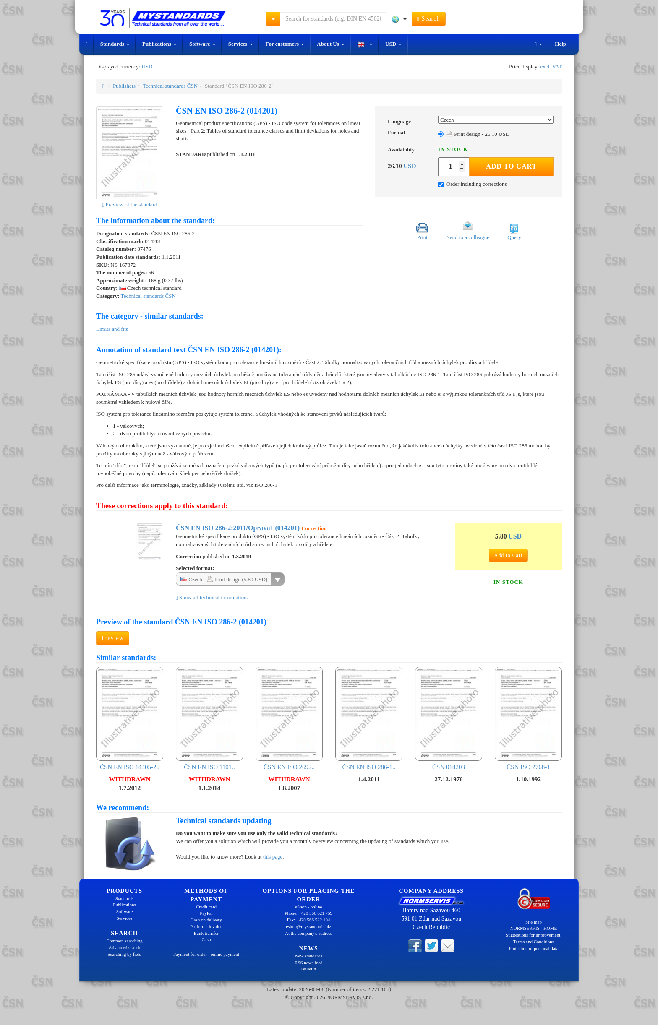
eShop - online (308, 906)
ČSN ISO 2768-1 (528, 718)
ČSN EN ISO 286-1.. (368, 718)
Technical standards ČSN (170, 86)
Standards (115, 44)
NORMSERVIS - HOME (533, 928)
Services (240, 44)
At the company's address (308, 933)
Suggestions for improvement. (533, 934)
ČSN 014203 (448, 718)
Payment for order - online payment (206, 954)
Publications (159, 44)
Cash (206, 939)
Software (202, 44)
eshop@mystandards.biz (308, 926)
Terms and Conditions (533, 941)
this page (273, 856)
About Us (331, 44)
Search (428, 19)
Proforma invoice (206, 926)
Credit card (206, 906)
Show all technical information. (212, 597)
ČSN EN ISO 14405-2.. (129, 718)
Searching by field (124, 954)
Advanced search (124, 947)
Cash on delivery (206, 919)
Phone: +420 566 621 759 (308, 913)
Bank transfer (206, 933)
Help (560, 44)
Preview (113, 638)
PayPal (206, 913)
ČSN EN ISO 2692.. (289, 718)
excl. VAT (551, 66)
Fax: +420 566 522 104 (308, 919)
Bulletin (308, 968)
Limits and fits (112, 329)
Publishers (124, 86)
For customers (285, 44)
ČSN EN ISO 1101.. (209, 718)
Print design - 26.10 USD (477, 134)
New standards (308, 955)
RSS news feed (309, 962)
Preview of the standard (129, 204)
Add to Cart (511, 166)
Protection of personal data (533, 948)
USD (393, 44)
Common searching (125, 940)
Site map (533, 921)
